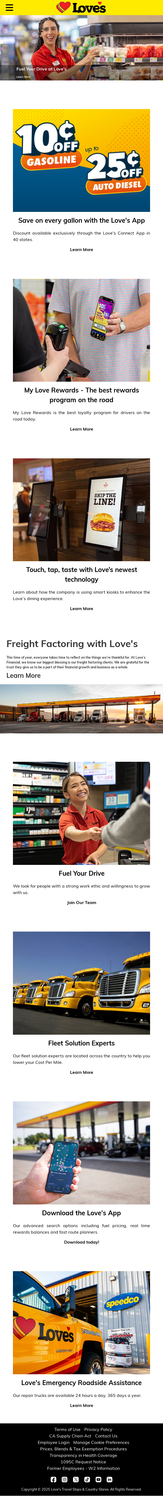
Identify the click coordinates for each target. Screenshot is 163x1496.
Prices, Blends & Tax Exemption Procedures (83, 1449)
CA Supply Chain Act (70, 1436)
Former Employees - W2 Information (83, 1469)
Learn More (23, 676)
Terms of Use (67, 1430)
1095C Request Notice (83, 1462)
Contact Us (106, 1436)
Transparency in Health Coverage (83, 1456)
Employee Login (54, 1443)
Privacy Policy (98, 1430)
